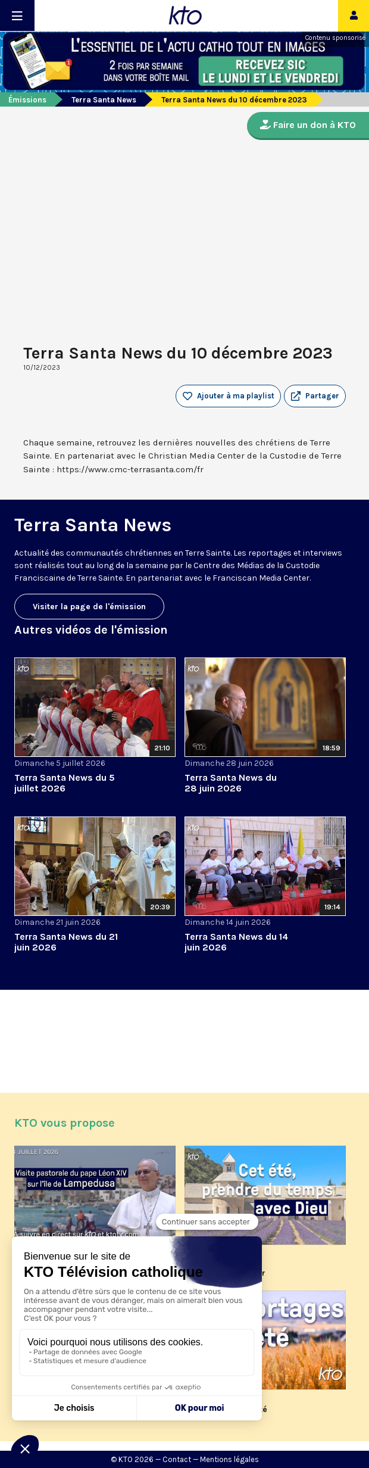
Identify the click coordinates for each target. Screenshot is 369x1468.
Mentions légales (229, 1459)
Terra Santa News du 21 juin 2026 (66, 942)
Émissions (27, 99)
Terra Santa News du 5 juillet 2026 (64, 783)
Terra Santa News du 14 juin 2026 (236, 942)
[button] (315, 396)
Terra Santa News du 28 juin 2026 (231, 783)
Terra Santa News (103, 99)
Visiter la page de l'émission (89, 606)
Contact (176, 1459)
